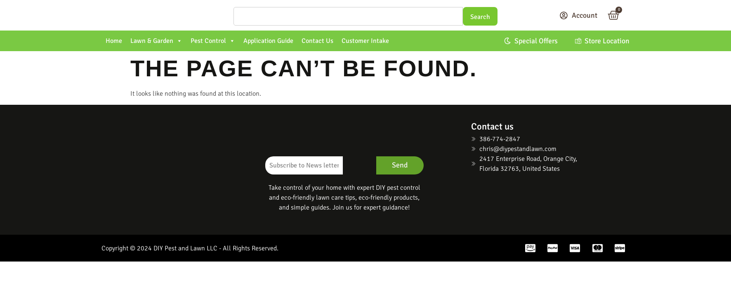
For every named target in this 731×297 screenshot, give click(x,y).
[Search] (348, 16)
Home (114, 41)
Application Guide (268, 41)
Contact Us (317, 41)
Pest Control (213, 41)
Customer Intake (365, 41)
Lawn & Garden (156, 41)
